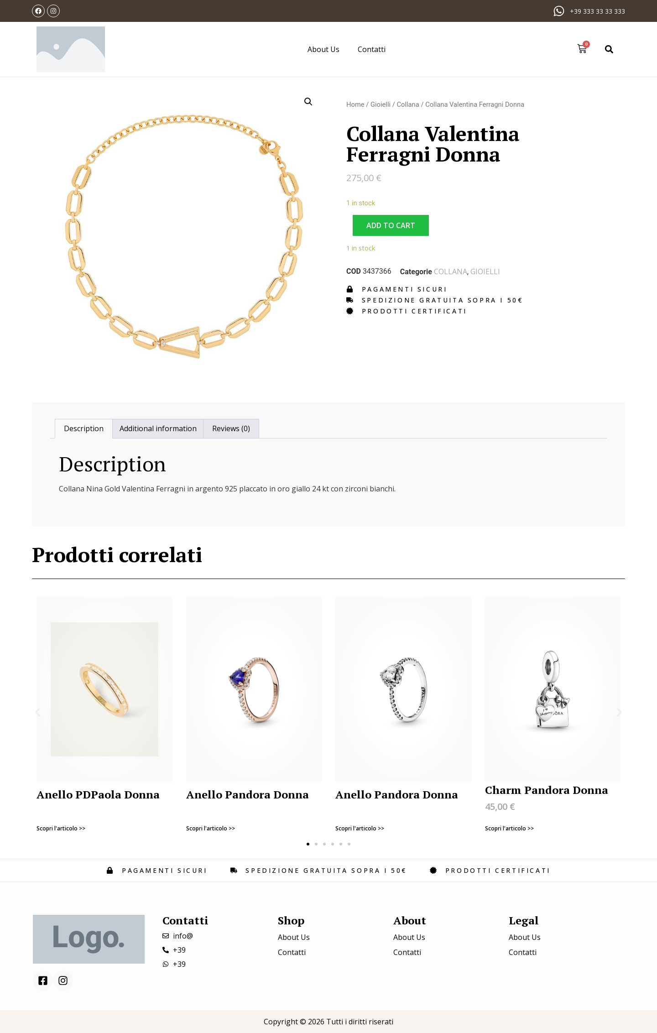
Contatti (372, 49)
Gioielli (380, 104)
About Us (323, 49)
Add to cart (390, 225)
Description (84, 428)
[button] (609, 49)
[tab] (84, 429)
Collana (407, 104)
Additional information (158, 428)
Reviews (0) (231, 428)
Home (355, 104)
